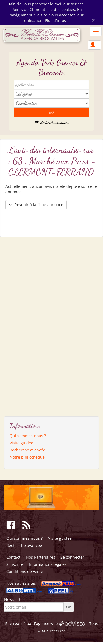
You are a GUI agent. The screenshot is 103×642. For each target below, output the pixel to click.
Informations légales (47, 564)
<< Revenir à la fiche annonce (36, 204)
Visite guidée (21, 442)
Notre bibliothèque (27, 457)
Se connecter (72, 557)
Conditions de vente (24, 571)
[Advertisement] (30, 324)
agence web (47, 623)
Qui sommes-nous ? (28, 435)
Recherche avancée (51, 122)
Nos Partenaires (40, 557)
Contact (13, 557)
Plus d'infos (55, 20)
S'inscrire (14, 564)
